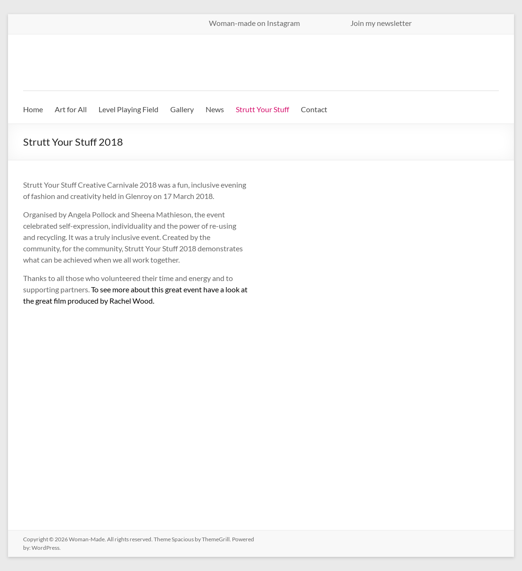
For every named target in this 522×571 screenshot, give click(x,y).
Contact (314, 109)
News (215, 109)
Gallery (182, 109)
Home (33, 109)
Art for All (71, 109)
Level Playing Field (128, 109)
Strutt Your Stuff (262, 109)
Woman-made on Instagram (274, 22)
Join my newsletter (381, 22)
